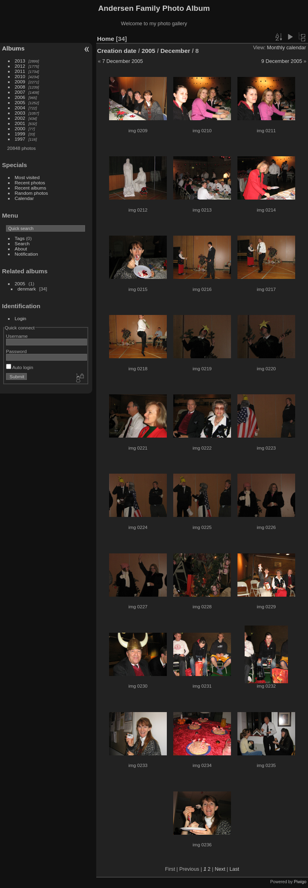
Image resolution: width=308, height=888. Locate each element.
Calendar (24, 198)
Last (234, 869)
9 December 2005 (281, 61)
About (21, 248)
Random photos (31, 193)
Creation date (116, 50)
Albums (13, 48)
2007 (20, 92)
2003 (20, 112)
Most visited (27, 177)
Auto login (19, 367)
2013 (20, 60)
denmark (27, 288)
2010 (20, 76)
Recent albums (30, 187)
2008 (20, 86)
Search (22, 243)
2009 (20, 81)
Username (17, 336)
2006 (20, 97)
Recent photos (30, 182)
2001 (20, 123)
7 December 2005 (122, 61)
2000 (20, 128)
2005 (20, 102)
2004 (20, 107)
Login (20, 318)
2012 (20, 66)
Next (220, 869)
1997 (20, 138)
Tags (20, 238)
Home (105, 38)
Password (16, 351)
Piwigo (300, 881)
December (175, 50)
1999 (20, 133)
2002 (20, 118)
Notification (26, 253)
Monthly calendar (286, 47)
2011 (20, 71)
